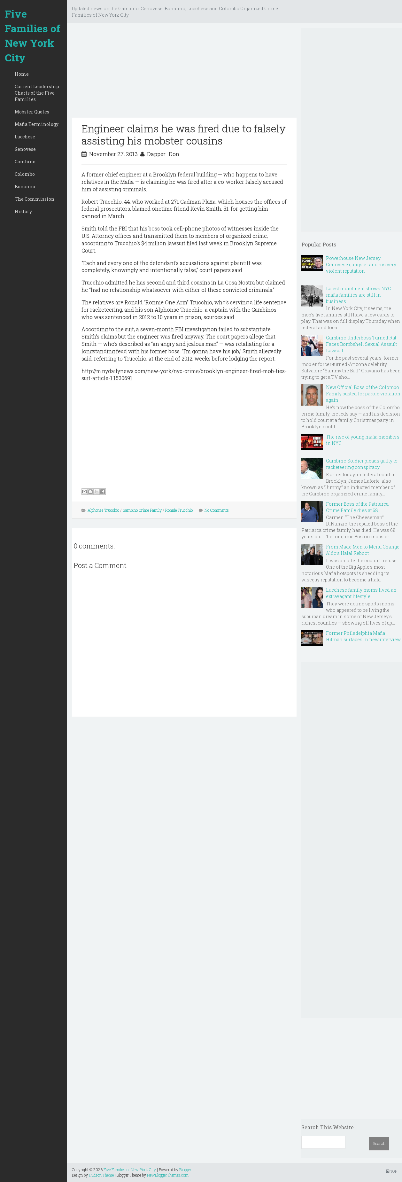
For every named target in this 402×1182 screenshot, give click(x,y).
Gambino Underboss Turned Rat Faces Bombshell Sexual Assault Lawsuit (361, 344)
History (23, 211)
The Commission (34, 199)
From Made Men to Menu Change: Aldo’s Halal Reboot (363, 550)
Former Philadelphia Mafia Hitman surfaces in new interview (363, 636)
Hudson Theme (101, 1175)
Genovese (25, 149)
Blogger (185, 1169)
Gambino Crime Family (142, 510)
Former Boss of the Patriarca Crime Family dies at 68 (357, 507)
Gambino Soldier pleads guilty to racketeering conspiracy (362, 464)
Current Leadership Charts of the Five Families (37, 92)
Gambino (25, 162)
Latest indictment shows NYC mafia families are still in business (358, 294)
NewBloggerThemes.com (168, 1175)
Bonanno (25, 186)
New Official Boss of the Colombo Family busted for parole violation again (363, 393)
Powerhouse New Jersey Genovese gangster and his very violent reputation (361, 264)
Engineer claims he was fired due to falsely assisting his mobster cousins (183, 134)
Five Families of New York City (32, 35)
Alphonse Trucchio (103, 510)
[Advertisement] (184, 73)
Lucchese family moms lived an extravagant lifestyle (361, 593)
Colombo (25, 174)
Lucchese (25, 137)
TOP (391, 1171)
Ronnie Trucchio (179, 510)
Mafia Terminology (36, 124)
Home (22, 74)
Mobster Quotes (32, 112)
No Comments (217, 510)
